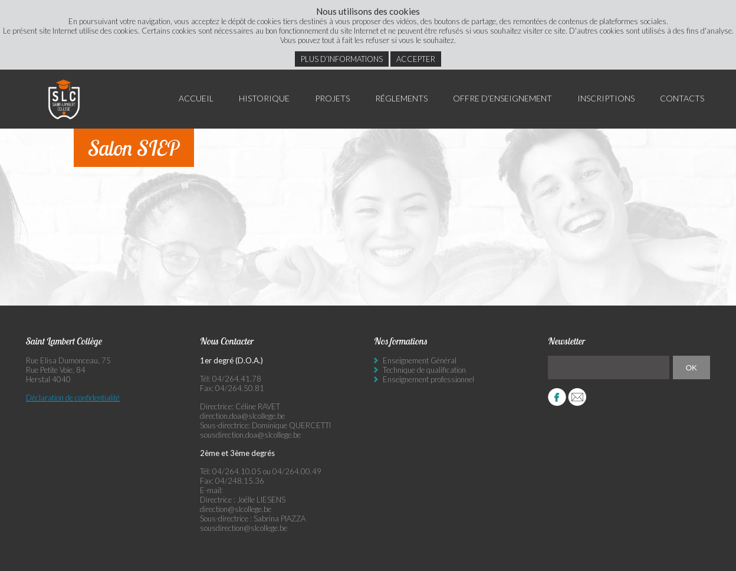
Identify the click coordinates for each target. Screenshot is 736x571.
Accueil (196, 98)
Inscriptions (606, 98)
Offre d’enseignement (502, 98)
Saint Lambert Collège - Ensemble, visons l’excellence (64, 99)
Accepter (415, 59)
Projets (332, 98)
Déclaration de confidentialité (73, 397)
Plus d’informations (342, 59)
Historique (264, 98)
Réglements (401, 98)
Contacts (682, 98)
